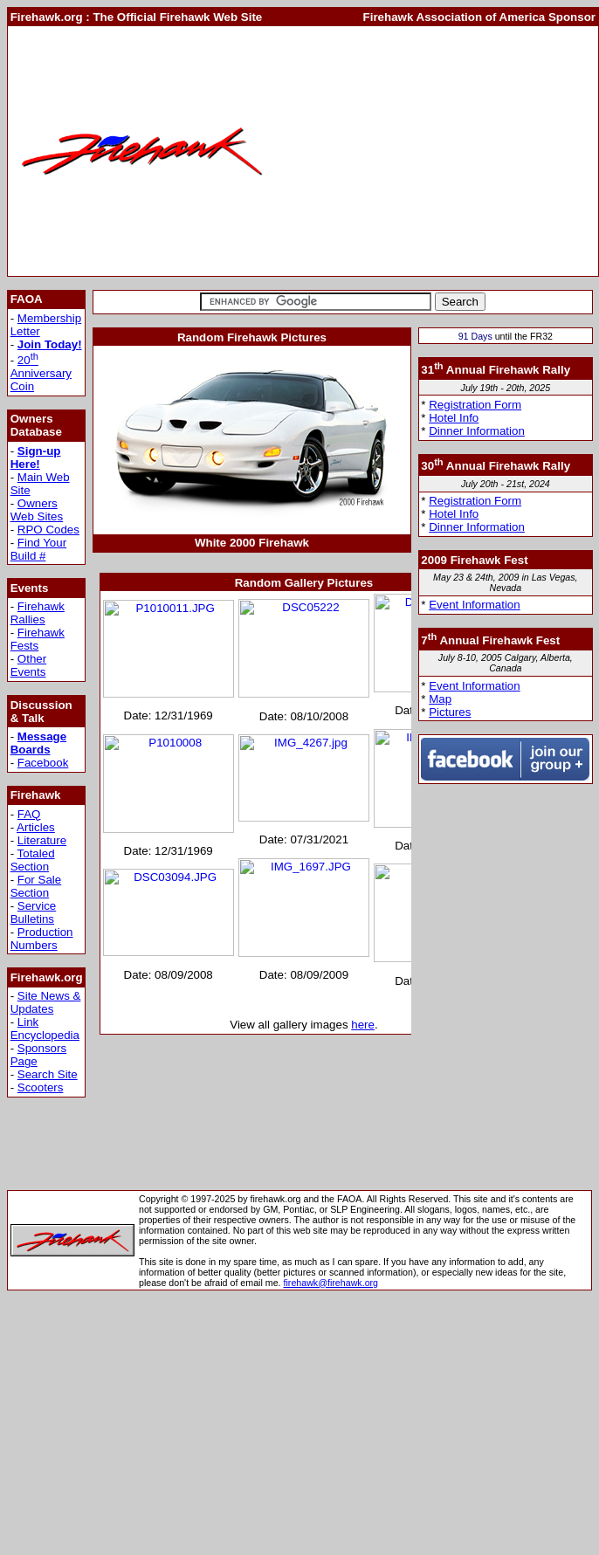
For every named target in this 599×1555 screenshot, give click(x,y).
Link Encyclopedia (44, 1028)
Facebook (43, 762)
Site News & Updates (45, 1002)
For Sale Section (36, 886)
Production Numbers (41, 938)
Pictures (450, 712)
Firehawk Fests (37, 639)
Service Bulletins (33, 912)
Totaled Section (32, 860)
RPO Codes (48, 529)
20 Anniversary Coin (41, 373)
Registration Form (475, 404)
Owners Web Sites (37, 510)
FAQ (29, 814)
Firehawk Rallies (37, 613)
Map (440, 698)
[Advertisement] (436, 151)
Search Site (47, 1074)
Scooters (40, 1087)
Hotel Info (454, 417)
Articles (36, 827)
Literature (41, 840)
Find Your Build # (38, 549)
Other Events (28, 665)
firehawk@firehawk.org (331, 1282)
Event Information (474, 604)
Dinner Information (477, 430)
